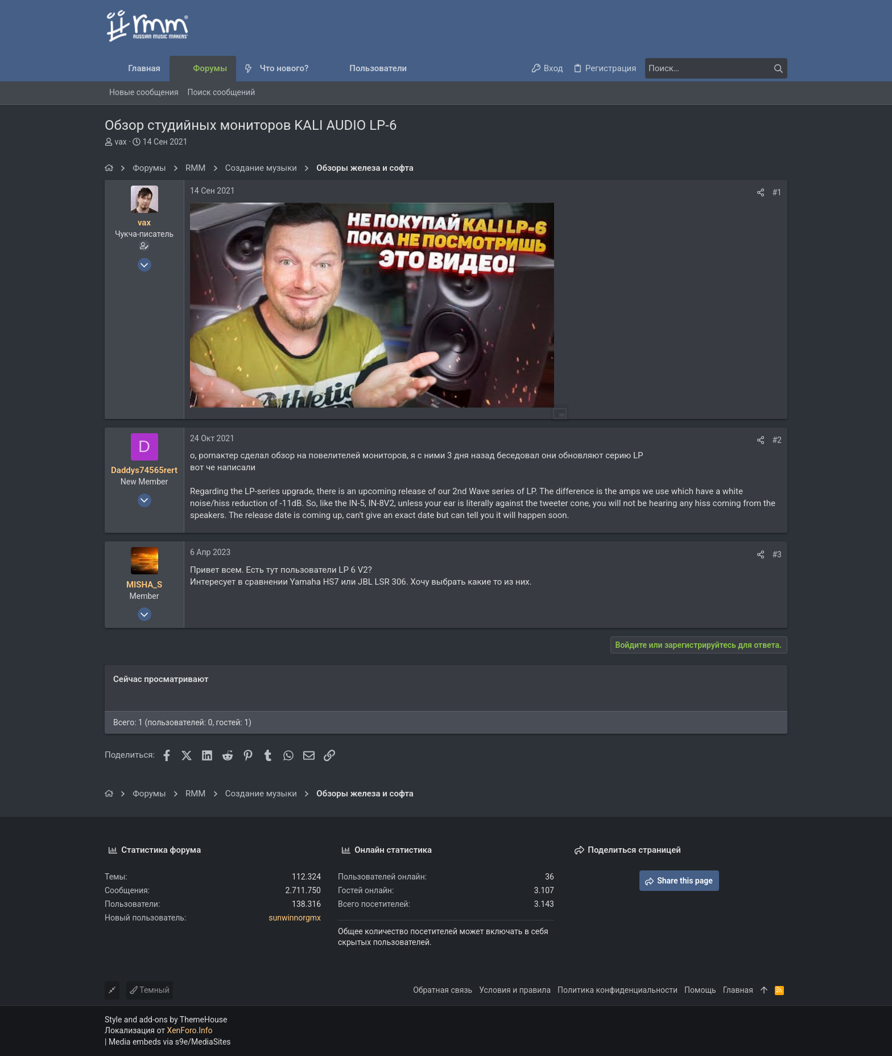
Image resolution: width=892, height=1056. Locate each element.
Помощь (700, 990)
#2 (777, 440)
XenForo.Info (190, 1030)
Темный (150, 990)
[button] (317, 68)
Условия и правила (515, 990)
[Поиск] (716, 68)
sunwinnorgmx (295, 917)
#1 (777, 192)
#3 (777, 554)
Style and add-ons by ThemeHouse (166, 1019)
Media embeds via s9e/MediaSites (170, 1041)
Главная (738, 990)
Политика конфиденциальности (618, 990)
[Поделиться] (761, 192)
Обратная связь (442, 990)
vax (120, 141)
